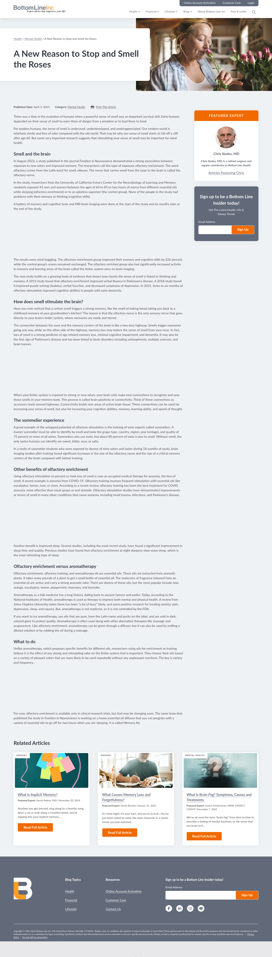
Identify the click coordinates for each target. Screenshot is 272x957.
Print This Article (106, 107)
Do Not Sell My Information (35, 937)
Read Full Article (35, 827)
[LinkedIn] (179, 909)
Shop (186, 11)
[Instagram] (190, 909)
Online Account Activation (124, 891)
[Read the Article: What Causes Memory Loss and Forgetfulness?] (136, 770)
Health (133, 11)
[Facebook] (168, 909)
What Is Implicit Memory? (37, 794)
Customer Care (116, 900)
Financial (151, 11)
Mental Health (33, 38)
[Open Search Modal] (253, 12)
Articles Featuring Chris (226, 173)
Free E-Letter (238, 11)
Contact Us (113, 909)
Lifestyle (170, 11)
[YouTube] (201, 909)
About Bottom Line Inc (211, 11)
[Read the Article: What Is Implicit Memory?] (51, 770)
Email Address (206, 221)
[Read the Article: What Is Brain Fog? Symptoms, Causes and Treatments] (220, 770)
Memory (21, 755)
